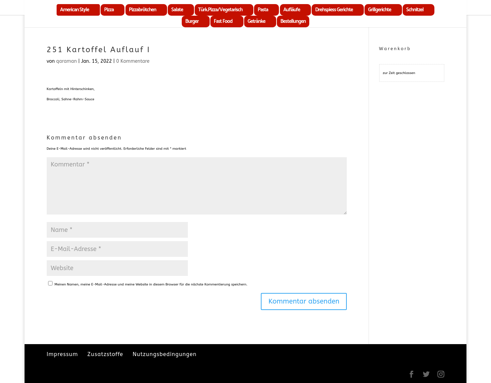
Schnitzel (414, 9)
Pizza (109, 9)
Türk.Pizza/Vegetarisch (220, 9)
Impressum (62, 354)
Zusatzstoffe (105, 354)
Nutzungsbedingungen (164, 354)
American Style (74, 9)
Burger (191, 21)
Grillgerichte (379, 9)
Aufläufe (291, 9)
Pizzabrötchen (142, 9)
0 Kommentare (133, 61)
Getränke (256, 21)
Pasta (262, 9)
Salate (177, 9)
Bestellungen (293, 21)
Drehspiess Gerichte (334, 9)
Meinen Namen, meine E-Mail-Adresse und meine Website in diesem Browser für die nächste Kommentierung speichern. (151, 284)
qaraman (66, 61)
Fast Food (223, 21)
